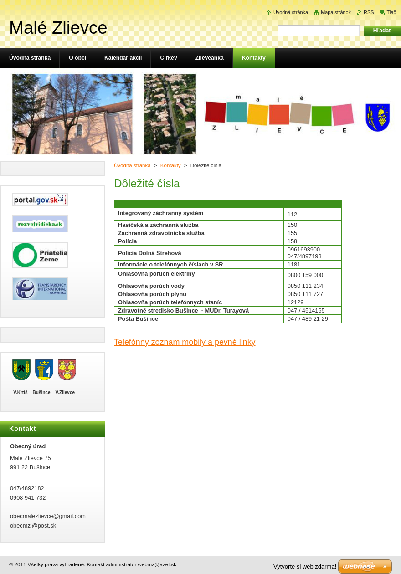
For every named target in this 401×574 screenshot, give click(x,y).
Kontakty (170, 165)
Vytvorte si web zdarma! (304, 566)
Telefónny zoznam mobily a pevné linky (185, 342)
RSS (369, 12)
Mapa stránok (336, 12)
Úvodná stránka (132, 165)
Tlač (391, 12)
